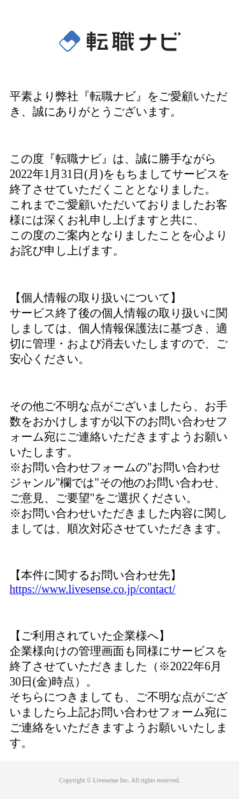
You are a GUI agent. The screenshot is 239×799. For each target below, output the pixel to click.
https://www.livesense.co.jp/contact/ (92, 589)
